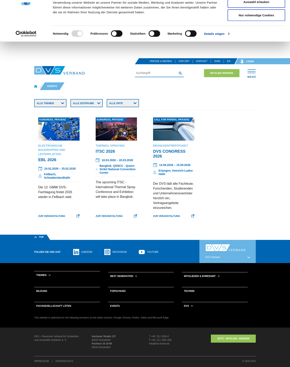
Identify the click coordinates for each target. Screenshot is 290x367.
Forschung (118, 296)
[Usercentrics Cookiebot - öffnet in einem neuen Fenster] (26, 56)
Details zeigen (214, 55)
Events (115, 311)
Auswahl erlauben (256, 24)
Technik (189, 296)
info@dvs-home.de (159, 348)
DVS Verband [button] (212, 262)
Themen (41, 280)
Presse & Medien (161, 66)
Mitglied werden (221, 78)
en (228, 66)
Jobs (217, 66)
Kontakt (201, 66)
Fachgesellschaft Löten (53, 311)
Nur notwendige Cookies (256, 37)
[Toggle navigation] (252, 78)
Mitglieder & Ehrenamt (199, 281)
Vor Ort (183, 66)
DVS (186, 311)
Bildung (41, 296)
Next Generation (121, 281)
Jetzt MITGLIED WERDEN (233, 343)
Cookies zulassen (256, 10)
